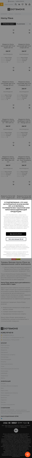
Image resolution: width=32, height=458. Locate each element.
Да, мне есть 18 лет (16, 234)
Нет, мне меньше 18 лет (16, 239)
